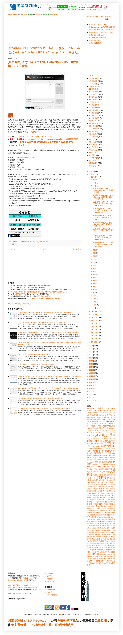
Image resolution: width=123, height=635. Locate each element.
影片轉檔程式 (92, 499)
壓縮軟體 (101, 489)
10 (94, 292)
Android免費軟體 (100, 408)
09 (94, 295)
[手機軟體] (110, 441)
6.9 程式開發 (93, 163)
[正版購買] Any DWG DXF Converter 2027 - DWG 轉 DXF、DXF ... (102, 217)
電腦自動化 (107, 558)
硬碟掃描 (111, 521)
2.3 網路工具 (93, 94)
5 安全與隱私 (93, 129)
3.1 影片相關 (93, 110)
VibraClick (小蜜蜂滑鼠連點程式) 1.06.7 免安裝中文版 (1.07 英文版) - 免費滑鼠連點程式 (48, 388)
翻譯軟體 (91, 534)
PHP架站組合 (110, 426)
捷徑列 (107, 502)
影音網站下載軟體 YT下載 (98, 24)
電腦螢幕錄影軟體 (95, 40)
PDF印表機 (92, 423)
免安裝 (15, 625)
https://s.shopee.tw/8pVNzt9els (39, 137)
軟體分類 (39, 14)
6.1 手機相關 (93, 142)
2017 (91, 367)
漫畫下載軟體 (106, 513)
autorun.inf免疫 (104, 464)
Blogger (95, 614)
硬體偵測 (93, 523)
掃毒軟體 (112, 502)
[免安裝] (100, 435)
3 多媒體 (92, 107)
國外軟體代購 (32, 587)
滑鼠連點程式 (97, 513)
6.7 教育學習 (93, 158)
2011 (91, 385)
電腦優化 (96, 556)
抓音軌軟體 (100, 502)
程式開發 (96, 526)
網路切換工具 (111, 528)
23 (94, 256)
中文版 (34, 625)
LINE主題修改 (96, 417)
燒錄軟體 (100, 517)
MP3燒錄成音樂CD (98, 421)
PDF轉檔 (92, 426)
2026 (91, 171)
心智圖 (108, 499)
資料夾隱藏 (98, 543)
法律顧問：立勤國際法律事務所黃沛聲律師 (99, 17)
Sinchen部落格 (52, 595)
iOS (88, 467)
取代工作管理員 (110, 484)
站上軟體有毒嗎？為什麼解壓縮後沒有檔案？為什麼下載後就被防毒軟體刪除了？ (39, 292)
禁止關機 (91, 526)
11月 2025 (95, 311)
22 (94, 259)
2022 (91, 352)
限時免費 (95, 554)
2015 (91, 373)
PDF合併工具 (102, 423)
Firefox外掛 (107, 413)
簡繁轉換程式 (102, 528)
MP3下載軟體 (94, 419)
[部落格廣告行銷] (107, 451)
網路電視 (91, 532)
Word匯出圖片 (110, 430)
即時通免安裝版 (109, 480)
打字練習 (94, 502)
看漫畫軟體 (93, 521)
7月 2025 (94, 324)
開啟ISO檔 (103, 550)
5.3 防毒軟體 (93, 137)
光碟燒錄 (109, 469)
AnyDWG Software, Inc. (26, 158)
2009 (91, 391)
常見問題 (23, 14)
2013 (91, 379)
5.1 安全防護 (93, 131)
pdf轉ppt (95, 469)
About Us (54, 14)
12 (94, 286)
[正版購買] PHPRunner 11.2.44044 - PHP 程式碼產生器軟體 (104, 190)
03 (94, 302)
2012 (91, 382)
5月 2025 (94, 330)
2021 (91, 355)
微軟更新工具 (101, 499)
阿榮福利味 (34, 132)
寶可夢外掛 (96, 495)
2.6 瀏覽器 (93, 102)
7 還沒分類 (93, 166)
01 (94, 308)
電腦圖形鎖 (110, 556)
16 (94, 274)
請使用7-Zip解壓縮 (43, 296)
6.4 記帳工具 (93, 150)
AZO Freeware (36, 620)
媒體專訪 (19, 580)
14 (94, 280)
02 (94, 305)
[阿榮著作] (95, 464)
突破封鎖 (103, 526)
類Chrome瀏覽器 (94, 561)
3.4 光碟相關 (93, 118)
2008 (91, 394)
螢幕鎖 (89, 539)
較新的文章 (12, 249)
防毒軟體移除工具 (102, 552)
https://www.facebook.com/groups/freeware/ (44, 298)
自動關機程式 (99, 534)
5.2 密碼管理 (93, 134)
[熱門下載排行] (109, 443)
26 (94, 186)
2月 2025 (94, 339)
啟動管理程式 (103, 486)
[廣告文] (97, 441)
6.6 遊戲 (92, 155)
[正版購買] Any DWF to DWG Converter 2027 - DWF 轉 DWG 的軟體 (103, 203)
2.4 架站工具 (93, 97)
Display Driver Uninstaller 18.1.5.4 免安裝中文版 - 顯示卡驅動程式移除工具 (44, 408)
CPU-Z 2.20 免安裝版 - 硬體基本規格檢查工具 (34, 354)
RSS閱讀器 (90, 428)
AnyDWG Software (42, 242)
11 (94, 289)
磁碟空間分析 (106, 523)
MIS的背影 (50, 592)
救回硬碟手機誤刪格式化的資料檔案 (101, 30)
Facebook (11, 580)
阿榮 (60, 614)
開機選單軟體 (111, 550)
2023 (91, 349)
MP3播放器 (103, 419)
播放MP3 (90, 504)
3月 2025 (94, 336)
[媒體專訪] (94, 438)
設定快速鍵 (90, 541)
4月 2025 (94, 333)
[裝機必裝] (99, 448)
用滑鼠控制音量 (108, 517)
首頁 (44, 249)
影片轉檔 (112, 497)
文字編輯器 (98, 506)
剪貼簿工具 (94, 480)
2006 (91, 400)
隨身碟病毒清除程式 (105, 554)
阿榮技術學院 (51, 589)
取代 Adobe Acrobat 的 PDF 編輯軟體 (102, 27)
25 (94, 250)
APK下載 (90, 408)
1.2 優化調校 (93, 81)
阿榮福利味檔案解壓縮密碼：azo (19, 593)
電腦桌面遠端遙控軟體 (96, 35)
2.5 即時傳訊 (93, 99)
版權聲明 (27, 580)
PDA (105, 421)
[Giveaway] (107, 432)
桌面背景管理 (91, 508)
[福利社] (89, 446)
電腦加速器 (102, 556)
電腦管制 (100, 558)
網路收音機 (104, 530)
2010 (91, 388)
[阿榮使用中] (100, 453)
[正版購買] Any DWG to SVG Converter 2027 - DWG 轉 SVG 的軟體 (103, 244)
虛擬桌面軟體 (97, 536)
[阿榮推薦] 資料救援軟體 (101, 459)
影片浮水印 (104, 497)
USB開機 (106, 428)
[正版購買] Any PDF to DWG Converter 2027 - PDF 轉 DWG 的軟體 (102, 237)
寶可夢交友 (50, 581)
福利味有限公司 (13, 585)
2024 (91, 346)
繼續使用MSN (105, 532)
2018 (91, 364)
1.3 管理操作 (93, 84)
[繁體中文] (109, 445)
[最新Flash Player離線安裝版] (95, 443)
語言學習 (97, 541)
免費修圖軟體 (105, 472)
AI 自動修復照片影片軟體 (97, 38)
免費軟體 (100, 620)
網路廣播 (98, 530)
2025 (91, 174)
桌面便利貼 (111, 506)
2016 (91, 370)
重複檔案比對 (95, 550)
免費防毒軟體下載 (109, 475)
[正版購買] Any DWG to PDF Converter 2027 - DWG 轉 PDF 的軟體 (102, 224)
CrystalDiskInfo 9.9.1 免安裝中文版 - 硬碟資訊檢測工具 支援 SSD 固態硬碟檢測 (45, 312)
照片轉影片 (111, 515)
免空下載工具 (97, 472)
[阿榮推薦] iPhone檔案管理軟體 (103, 455)
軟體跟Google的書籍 (30, 578)
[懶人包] (103, 441)
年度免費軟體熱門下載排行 (18, 304)
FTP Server (100, 413)
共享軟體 (33, 242)
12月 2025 (95, 177)
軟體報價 (50, 579)
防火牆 (110, 552)
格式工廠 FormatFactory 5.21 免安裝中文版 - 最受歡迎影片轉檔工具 (41, 322)
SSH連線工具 (98, 428)
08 (94, 298)
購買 (70, 625)
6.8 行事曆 (93, 160)
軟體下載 (45, 625)
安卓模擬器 (92, 493)
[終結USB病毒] (98, 446)
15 (94, 277)
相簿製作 (109, 519)
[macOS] (90, 435)
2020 (91, 358)
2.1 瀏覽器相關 (94, 89)
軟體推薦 (50, 573)
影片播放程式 (108, 495)
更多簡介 (35, 580)
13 (94, 283)
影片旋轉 (98, 497)
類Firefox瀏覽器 (106, 561)
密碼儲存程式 (109, 493)
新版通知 (50, 576)
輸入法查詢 (108, 545)
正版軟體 (61, 625)
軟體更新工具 (106, 543)
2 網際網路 (93, 86)
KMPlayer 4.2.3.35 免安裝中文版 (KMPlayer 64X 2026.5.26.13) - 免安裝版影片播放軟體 (48, 332)
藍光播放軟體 (108, 534)
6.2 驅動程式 (93, 144)
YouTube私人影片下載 (94, 432)
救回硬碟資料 (98, 504)
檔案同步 (99, 508)
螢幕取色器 (105, 536)
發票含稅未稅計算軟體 (99, 519)
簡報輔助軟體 (94, 528)
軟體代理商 (12, 587)
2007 (91, 397)
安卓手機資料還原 (97, 491)
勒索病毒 (101, 480)
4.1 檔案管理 (25, 242)
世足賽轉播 (102, 469)
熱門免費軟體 (92, 517)
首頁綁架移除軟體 (94, 563)
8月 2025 (94, 320)
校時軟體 (105, 506)
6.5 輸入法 (93, 152)
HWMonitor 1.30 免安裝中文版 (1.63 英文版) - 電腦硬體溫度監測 (40, 398)
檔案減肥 (112, 508)
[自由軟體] (91, 448)
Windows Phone (99, 430)
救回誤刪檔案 (108, 504)
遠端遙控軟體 (98, 547)
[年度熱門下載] (103, 438)
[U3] (114, 432)
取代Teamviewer (107, 482)
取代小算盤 (101, 484)
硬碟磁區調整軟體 (95, 43)
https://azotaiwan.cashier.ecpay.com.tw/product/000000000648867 (52, 139)
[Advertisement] (44, 29)
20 (94, 265)
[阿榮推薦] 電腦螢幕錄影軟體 (103, 462)
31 (94, 179)
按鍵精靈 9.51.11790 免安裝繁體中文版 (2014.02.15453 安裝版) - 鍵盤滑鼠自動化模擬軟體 (49, 376)
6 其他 (91, 139)
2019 (91, 361)
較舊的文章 (77, 249)
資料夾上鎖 (110, 541)
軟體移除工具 (93, 545)
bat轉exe (112, 464)
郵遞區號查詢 (108, 547)
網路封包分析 (91, 530)
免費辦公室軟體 (98, 475)
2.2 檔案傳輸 (93, 91)
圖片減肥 (110, 486)
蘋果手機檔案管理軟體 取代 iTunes (101, 32)
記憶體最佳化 (111, 539)
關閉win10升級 (91, 552)
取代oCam (94, 484)
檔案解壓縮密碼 (19, 294)
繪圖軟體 (98, 532)
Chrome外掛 (91, 413)
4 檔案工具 (16, 242)
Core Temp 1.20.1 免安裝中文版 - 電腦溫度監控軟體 (36, 364)
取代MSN (98, 482)
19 (94, 268)
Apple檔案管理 (99, 410)
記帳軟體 (103, 539)
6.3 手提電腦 (93, 147)
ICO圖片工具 (96, 415)
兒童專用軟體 (91, 478)
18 (94, 271)
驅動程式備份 (104, 563)
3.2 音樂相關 (93, 113)
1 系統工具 (93, 76)
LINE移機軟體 (105, 417)
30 (94, 183)
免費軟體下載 (66, 620)
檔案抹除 (106, 508)
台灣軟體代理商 (21, 587)
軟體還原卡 (101, 545)
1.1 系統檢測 (93, 78)
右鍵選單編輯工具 (92, 486)
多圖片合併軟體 (109, 489)
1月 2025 (94, 342)
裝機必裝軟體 (96, 539)
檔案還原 (109, 510)
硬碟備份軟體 (102, 521)
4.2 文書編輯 (93, 126)
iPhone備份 (106, 466)
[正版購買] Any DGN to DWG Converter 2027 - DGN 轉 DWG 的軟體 (103, 197)
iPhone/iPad (96, 467)
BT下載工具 (110, 410)
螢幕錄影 (112, 536)
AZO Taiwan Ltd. (26, 585)
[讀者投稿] (107, 448)
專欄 (101, 495)
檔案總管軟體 (91, 510)
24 (94, 253)
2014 (91, 376)
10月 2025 (95, 314)
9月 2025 (94, 317)
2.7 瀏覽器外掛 (94, 105)
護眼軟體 (103, 541)
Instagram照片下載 (106, 415)
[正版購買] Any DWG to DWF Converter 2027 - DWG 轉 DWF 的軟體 (103, 210)
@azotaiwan (36, 589)
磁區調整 (99, 523)
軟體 (23, 625)
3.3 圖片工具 (93, 115)
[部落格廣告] (96, 451)
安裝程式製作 (100, 493)
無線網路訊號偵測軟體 (101, 515)
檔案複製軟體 (101, 510)
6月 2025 (94, 327)
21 (94, 262)
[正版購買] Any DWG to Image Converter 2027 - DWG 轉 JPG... (103, 231)
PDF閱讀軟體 (101, 426)
